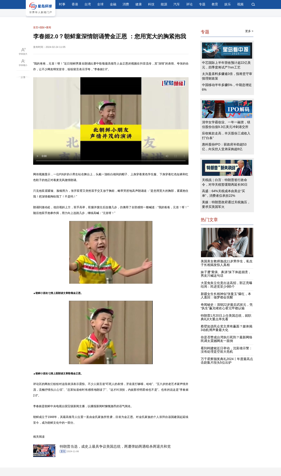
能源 (164, 4)
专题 (202, 4)
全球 (100, 4)
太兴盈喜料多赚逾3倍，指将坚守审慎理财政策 (227, 76)
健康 (138, 4)
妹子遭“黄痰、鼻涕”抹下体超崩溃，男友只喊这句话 (226, 273)
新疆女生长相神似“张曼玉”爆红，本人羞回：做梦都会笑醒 (226, 295)
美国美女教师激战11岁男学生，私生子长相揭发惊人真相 (227, 263)
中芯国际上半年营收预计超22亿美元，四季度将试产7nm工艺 (226, 65)
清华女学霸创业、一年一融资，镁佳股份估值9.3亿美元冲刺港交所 (226, 124)
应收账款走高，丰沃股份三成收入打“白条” (226, 136)
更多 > (249, 31)
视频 (240, 4)
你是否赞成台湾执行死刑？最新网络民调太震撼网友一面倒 (226, 339)
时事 (62, 4)
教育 (215, 4)
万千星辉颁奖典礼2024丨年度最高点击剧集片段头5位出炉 (227, 360)
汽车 (176, 4)
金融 (113, 4)
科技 (151, 4)
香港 (75, 4)
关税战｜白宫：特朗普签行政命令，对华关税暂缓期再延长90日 (224, 182)
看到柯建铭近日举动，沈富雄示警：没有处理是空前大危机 (226, 350)
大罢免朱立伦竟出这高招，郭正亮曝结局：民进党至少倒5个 (226, 284)
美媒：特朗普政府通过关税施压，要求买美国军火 (226, 204)
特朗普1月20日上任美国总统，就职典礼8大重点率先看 (226, 317)
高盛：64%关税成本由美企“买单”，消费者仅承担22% (223, 193)
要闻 (48, 27)
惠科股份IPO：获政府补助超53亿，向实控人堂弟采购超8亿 (224, 147)
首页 (35, 27)
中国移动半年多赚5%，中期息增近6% (227, 87)
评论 (189, 4)
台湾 (87, 4)
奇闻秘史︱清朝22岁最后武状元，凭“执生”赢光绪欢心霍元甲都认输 (227, 306)
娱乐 (227, 4)
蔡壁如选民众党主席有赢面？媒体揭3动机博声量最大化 (226, 328)
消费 (126, 4)
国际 (42, 27)
